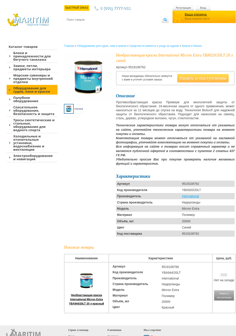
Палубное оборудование (25, 99)
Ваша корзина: (196, 14)
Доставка (88, 27)
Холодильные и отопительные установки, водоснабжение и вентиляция (28, 143)
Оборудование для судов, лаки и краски (31, 90)
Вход (203, 7)
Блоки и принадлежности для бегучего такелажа (32, 56)
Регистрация (183, 7)
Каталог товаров (23, 46)
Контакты (72, 27)
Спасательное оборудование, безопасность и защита (33, 110)
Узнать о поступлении (202, 78)
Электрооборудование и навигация (33, 157)
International (190, 196)
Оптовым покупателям (147, 27)
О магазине (119, 27)
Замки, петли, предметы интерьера (32, 67)
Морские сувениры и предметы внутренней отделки (33, 78)
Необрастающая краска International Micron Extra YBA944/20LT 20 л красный (86, 299)
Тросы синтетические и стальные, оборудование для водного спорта (34, 125)
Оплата (103, 27)
